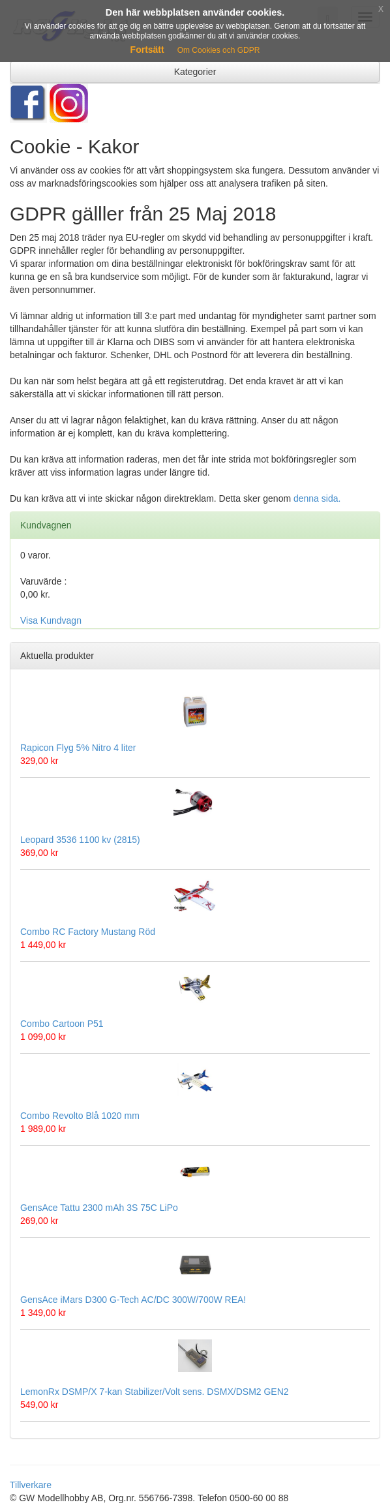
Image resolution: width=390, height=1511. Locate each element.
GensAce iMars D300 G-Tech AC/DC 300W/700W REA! (133, 1299)
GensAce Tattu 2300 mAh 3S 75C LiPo (99, 1207)
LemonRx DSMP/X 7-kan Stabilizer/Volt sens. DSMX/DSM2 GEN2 (154, 1391)
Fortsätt (147, 49)
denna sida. (316, 498)
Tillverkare (31, 1485)
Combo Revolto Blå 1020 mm (80, 1115)
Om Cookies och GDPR (218, 50)
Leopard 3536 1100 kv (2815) (80, 839)
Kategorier (195, 72)
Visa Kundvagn (51, 620)
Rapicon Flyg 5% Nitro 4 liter (78, 747)
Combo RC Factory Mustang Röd (87, 931)
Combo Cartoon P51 (62, 1023)
